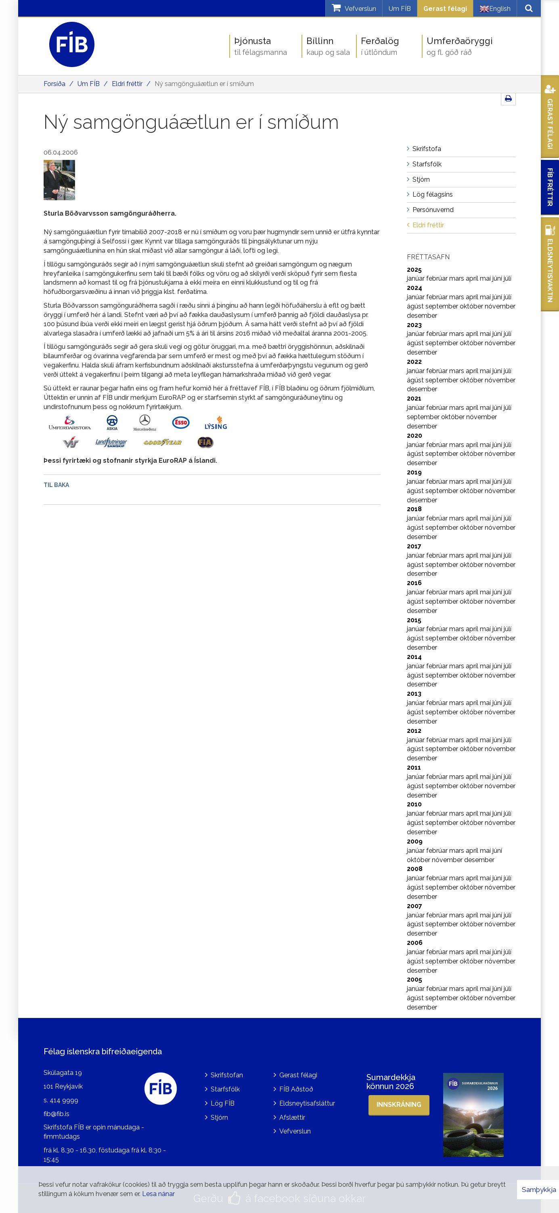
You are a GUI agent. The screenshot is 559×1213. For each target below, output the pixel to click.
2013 (414, 693)
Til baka (56, 485)
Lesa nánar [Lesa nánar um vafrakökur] (158, 1194)
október (472, 306)
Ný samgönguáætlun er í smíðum (204, 84)
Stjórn (219, 1117)
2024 (414, 288)
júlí (507, 278)
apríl (473, 278)
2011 (414, 767)
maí (486, 278)
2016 (414, 583)
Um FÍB (400, 9)
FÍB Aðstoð (296, 1089)
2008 (415, 869)
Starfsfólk (225, 1089)
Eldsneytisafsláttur (307, 1103)
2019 (414, 472)
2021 (414, 398)
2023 (414, 325)
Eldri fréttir (127, 84)
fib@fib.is (56, 1114)
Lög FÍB (222, 1103)
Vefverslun (295, 1131)
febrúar (437, 278)
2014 (414, 657)
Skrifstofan (227, 1075)
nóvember (500, 306)
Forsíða (54, 84)
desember (422, 315)
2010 (414, 804)
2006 (415, 942)
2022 (414, 361)
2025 (414, 269)
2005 (414, 979)
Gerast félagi (445, 9)
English (495, 9)
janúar (416, 278)
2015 (414, 620)
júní (498, 278)
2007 (414, 906)
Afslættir (292, 1117)
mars (457, 278)
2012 (414, 731)
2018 (414, 509)
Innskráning (399, 1104)
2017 (414, 546)
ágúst (416, 306)
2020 (414, 435)
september (442, 306)
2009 (415, 841)
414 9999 (64, 1100)
